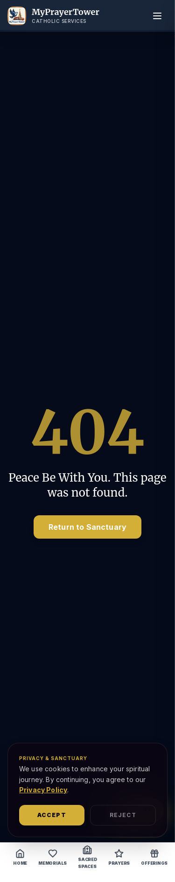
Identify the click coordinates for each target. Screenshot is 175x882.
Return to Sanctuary (87, 527)
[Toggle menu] (157, 16)
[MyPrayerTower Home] (53, 16)
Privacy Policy (43, 790)
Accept (51, 814)
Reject (123, 814)
